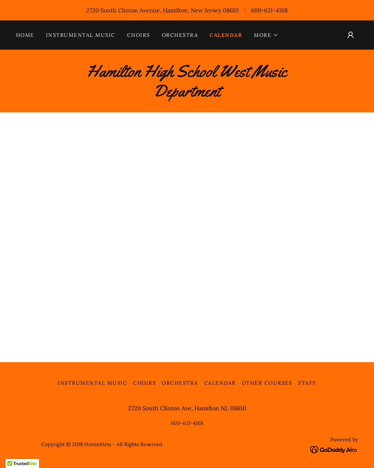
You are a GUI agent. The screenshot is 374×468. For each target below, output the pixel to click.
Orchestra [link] (180, 35)
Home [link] (25, 35)
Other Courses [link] (267, 383)
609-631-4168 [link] (269, 10)
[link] (187, 94)
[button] (266, 35)
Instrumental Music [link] (80, 35)
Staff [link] (307, 383)
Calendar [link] (226, 35)
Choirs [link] (138, 35)
